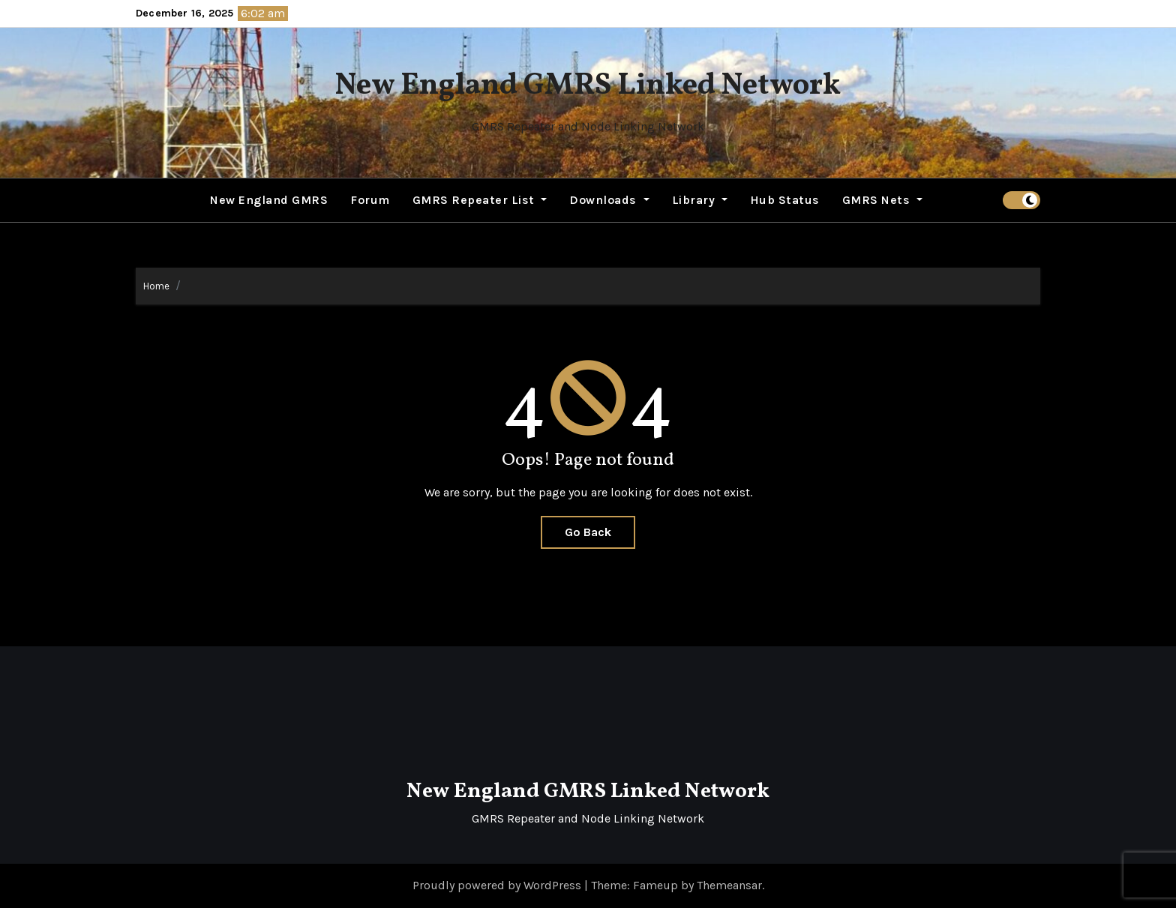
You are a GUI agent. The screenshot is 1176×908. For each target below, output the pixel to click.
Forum (370, 200)
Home (156, 286)
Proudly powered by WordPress (498, 885)
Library (700, 200)
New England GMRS (269, 200)
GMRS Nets (882, 200)
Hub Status (785, 200)
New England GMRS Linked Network (588, 86)
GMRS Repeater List (480, 200)
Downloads (609, 200)
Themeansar (729, 885)
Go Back (588, 532)
